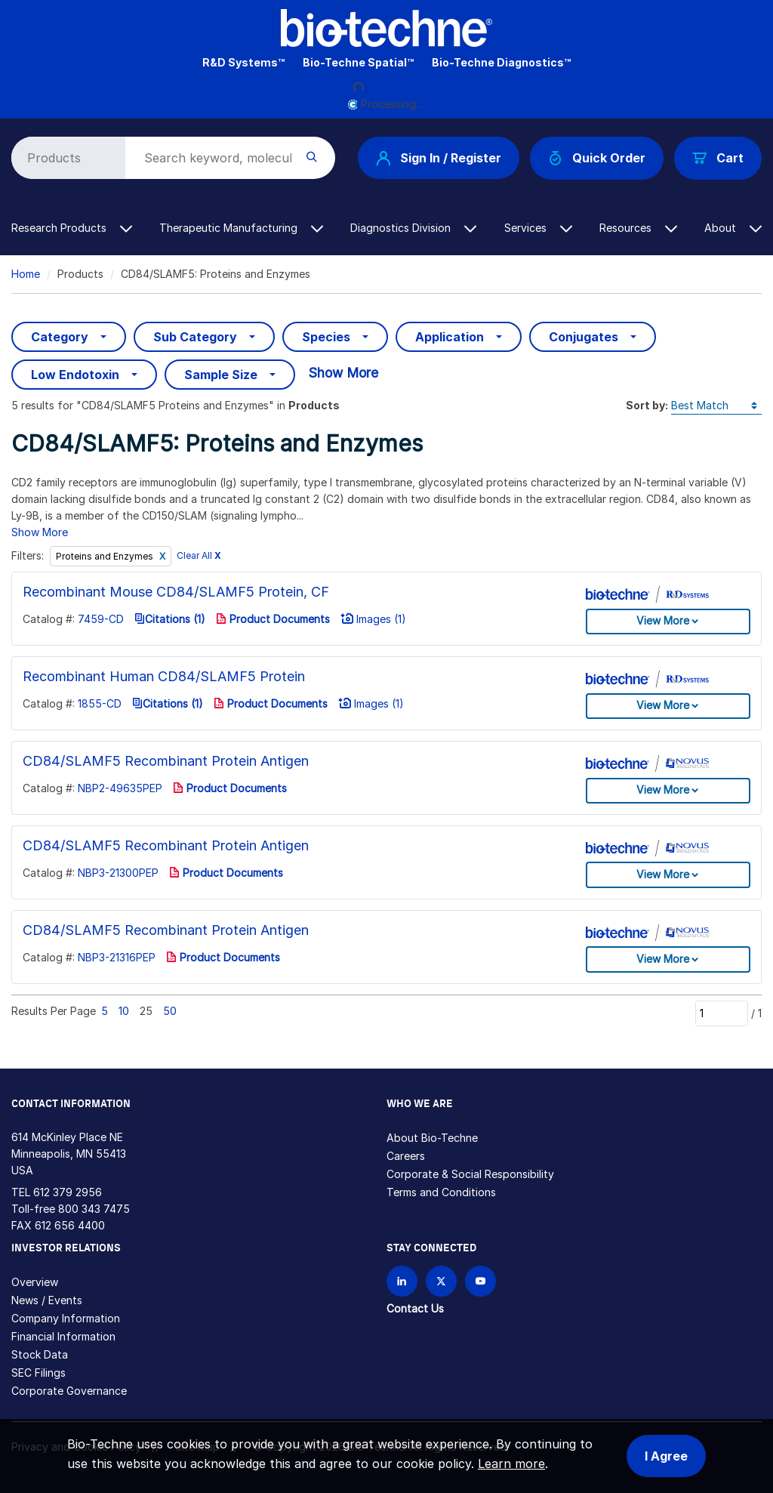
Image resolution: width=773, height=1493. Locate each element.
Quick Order (596, 158)
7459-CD (101, 618)
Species (326, 336)
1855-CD (100, 703)
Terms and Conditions (441, 1192)
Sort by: (647, 405)
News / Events (46, 1300)
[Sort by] (716, 406)
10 (124, 1010)
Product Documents (273, 618)
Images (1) (373, 618)
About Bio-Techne (432, 1137)
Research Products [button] (71, 227)
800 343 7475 (94, 1208)
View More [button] (662, 620)
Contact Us (415, 1308)
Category (59, 336)
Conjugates (583, 336)
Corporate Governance (69, 1390)
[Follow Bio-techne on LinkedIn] (401, 1281)
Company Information (65, 1318)
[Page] (721, 1013)
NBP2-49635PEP (120, 788)
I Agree (666, 1456)
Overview (34, 1282)
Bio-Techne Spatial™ (358, 62)
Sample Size (220, 374)
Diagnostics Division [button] (413, 227)
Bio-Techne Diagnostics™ (501, 62)
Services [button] (538, 227)
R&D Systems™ (243, 62)
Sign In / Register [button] (438, 157)
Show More (343, 373)
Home (25, 273)
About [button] (733, 227)
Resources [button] (638, 227)
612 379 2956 (67, 1192)
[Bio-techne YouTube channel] (480, 1281)
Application (449, 336)
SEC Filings (38, 1372)
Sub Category (195, 336)
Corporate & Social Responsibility (470, 1174)
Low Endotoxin (75, 374)
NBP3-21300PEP (118, 872)
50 (170, 1010)
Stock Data (39, 1354)
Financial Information (63, 1336)
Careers (405, 1155)
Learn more (511, 1463)
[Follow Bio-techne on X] (441, 1281)
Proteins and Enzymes (106, 556)
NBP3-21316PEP (117, 957)
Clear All (199, 556)
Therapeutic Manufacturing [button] (241, 227)
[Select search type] (65, 158)
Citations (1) (169, 618)
